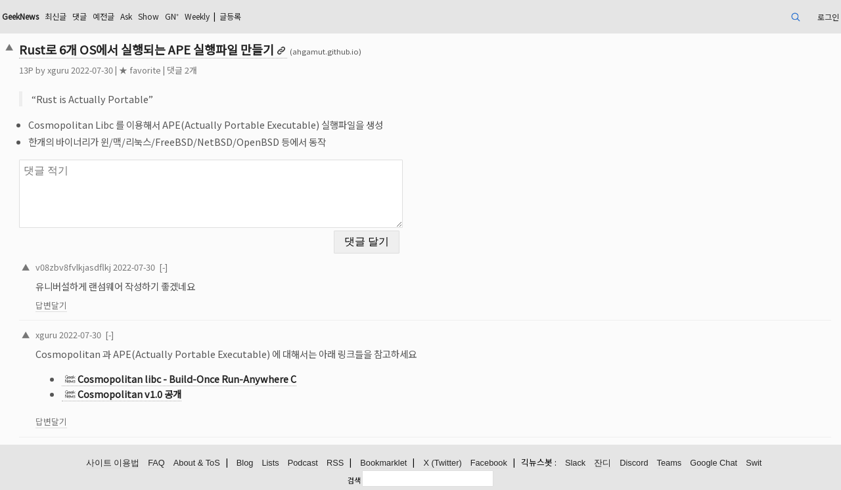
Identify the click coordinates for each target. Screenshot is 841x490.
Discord (634, 463)
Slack (575, 463)
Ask (126, 16)
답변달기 (51, 305)
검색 (354, 479)
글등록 (230, 16)
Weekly (197, 16)
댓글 (79, 16)
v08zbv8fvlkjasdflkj (73, 267)
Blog (245, 463)
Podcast (303, 463)
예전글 (103, 16)
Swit (753, 463)
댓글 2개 (182, 70)
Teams (669, 463)
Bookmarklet (383, 463)
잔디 (602, 463)
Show (148, 16)
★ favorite (140, 70)
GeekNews (20, 16)
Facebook (488, 463)
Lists (270, 463)
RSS (335, 463)
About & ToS (196, 463)
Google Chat (713, 463)
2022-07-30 (134, 267)
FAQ (156, 463)
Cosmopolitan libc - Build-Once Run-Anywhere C (187, 379)
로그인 (828, 16)
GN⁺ (172, 16)
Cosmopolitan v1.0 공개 (129, 394)
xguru (58, 70)
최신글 (55, 16)
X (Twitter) (442, 463)
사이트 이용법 (113, 463)
